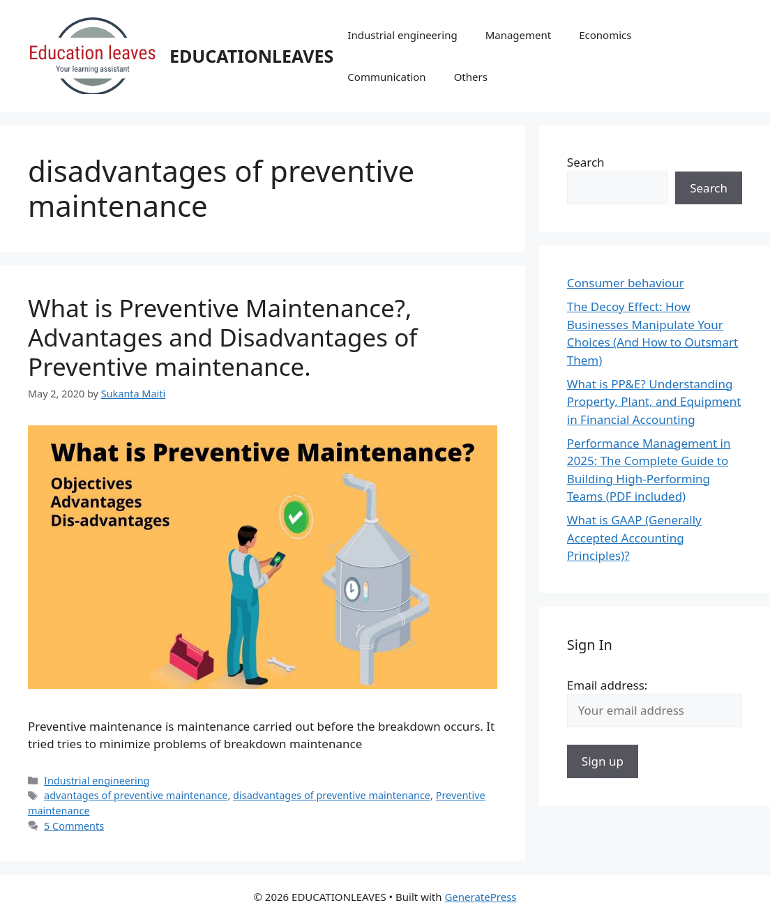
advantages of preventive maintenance (135, 795)
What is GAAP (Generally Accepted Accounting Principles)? (634, 537)
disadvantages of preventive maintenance (331, 795)
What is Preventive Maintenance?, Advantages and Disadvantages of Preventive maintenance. (222, 337)
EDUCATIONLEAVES (251, 56)
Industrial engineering (402, 35)
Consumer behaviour (625, 283)
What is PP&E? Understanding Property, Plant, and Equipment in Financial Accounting (654, 401)
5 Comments (74, 826)
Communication (386, 77)
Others (471, 77)
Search (586, 162)
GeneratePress (480, 897)
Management (518, 35)
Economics (605, 35)
